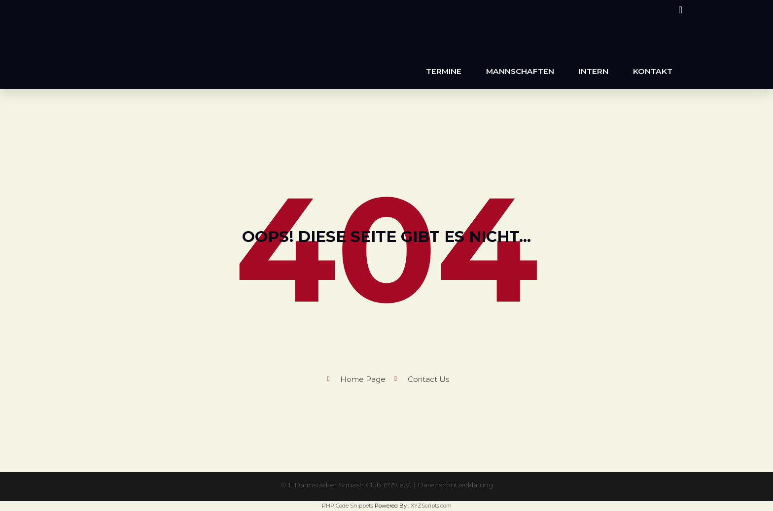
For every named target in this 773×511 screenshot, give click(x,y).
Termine (443, 71)
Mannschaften (520, 71)
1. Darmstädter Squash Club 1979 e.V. (349, 484)
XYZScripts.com (431, 505)
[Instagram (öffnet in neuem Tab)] (679, 10)
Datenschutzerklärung (456, 484)
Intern (593, 71)
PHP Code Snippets (347, 505)
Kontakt (652, 71)
